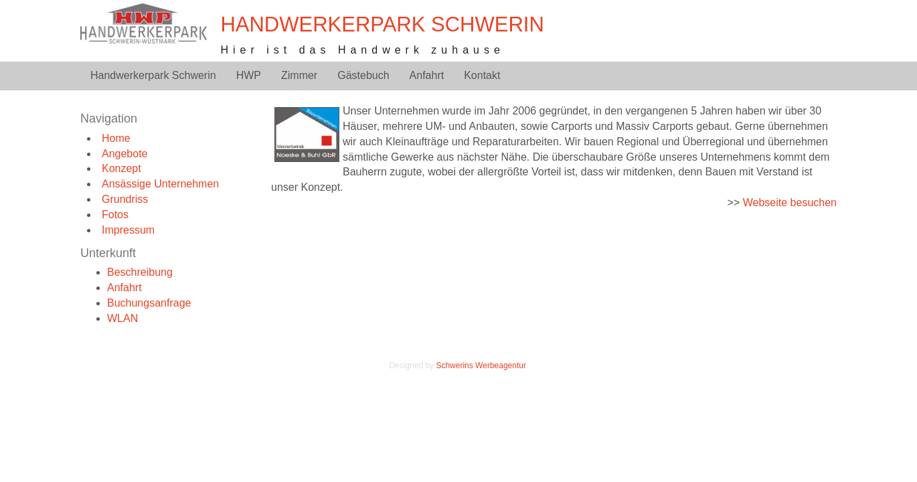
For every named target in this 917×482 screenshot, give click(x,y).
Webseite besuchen (790, 202)
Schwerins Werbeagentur (480, 365)
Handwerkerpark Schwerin (382, 24)
